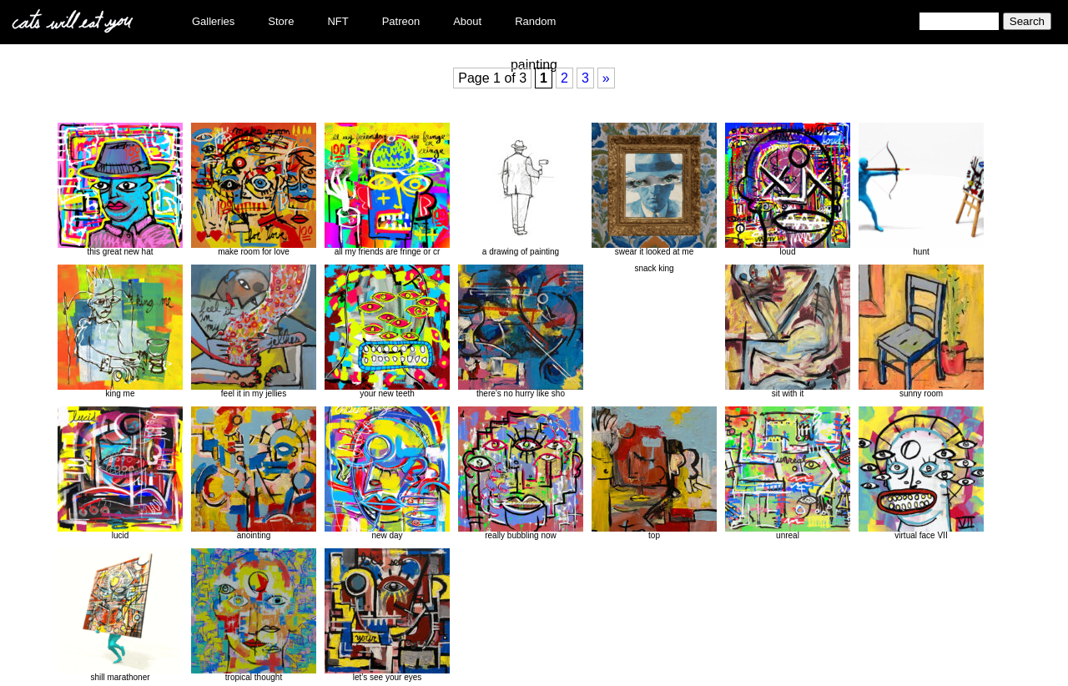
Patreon (401, 21)
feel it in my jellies (253, 331)
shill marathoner (120, 615)
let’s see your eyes (387, 615)
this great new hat (120, 189)
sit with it (787, 331)
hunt (921, 189)
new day (387, 473)
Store (281, 21)
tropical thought (253, 615)
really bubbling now (520, 473)
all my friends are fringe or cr (387, 189)
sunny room (921, 331)
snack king (653, 268)
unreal (787, 473)
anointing (253, 473)
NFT (337, 21)
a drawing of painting (520, 189)
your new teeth (387, 331)
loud (787, 189)
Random (535, 21)
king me (120, 331)
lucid (120, 473)
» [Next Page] (606, 78)
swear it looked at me (654, 189)
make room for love (253, 189)
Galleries (213, 21)
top (654, 473)
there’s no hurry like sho (520, 331)
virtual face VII (921, 473)
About (467, 21)
